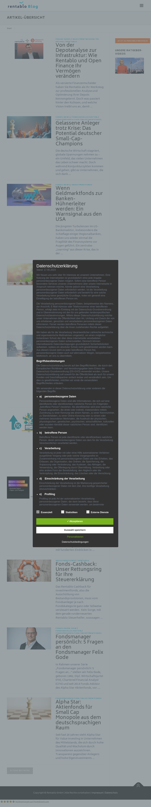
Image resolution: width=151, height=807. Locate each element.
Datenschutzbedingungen (75, 542)
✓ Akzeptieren (75, 521)
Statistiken (69, 512)
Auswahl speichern (75, 530)
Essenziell (44, 512)
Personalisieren (75, 536)
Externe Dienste (97, 512)
